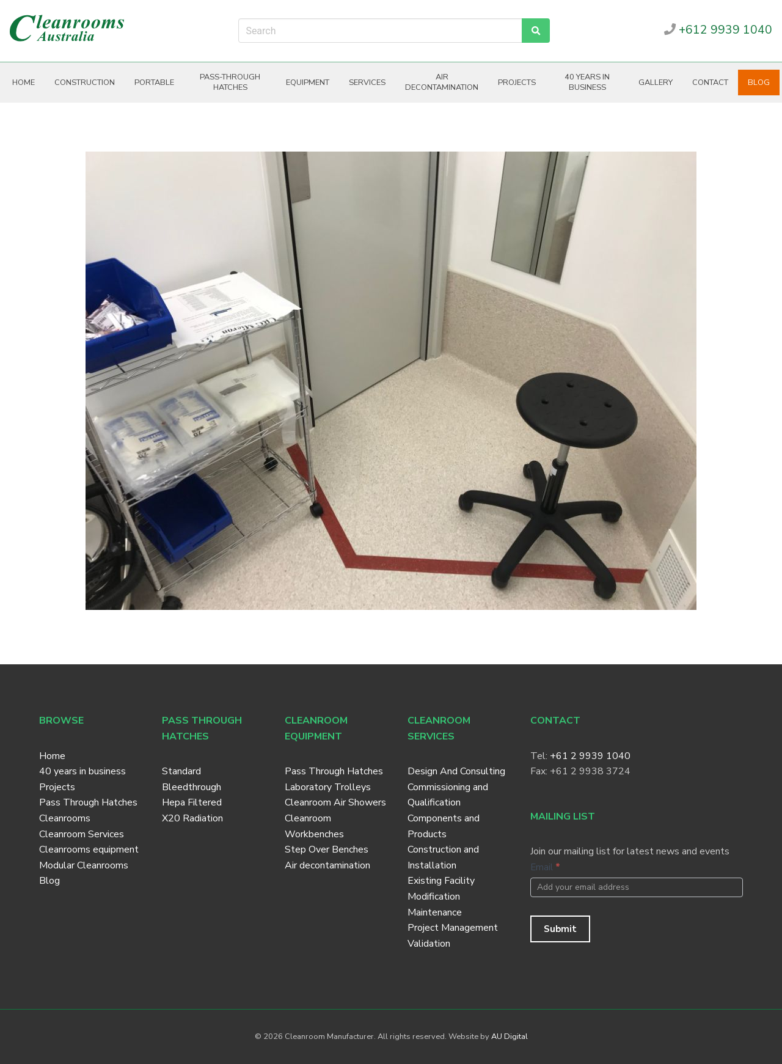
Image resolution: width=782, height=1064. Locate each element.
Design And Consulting (456, 771)
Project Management (452, 927)
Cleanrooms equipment (89, 849)
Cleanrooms (64, 818)
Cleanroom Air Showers (335, 802)
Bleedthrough (191, 787)
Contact (710, 82)
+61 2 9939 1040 (590, 756)
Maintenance (434, 912)
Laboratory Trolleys (328, 787)
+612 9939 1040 (718, 30)
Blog (759, 82)
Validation (428, 943)
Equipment (307, 82)
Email (545, 867)
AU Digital (509, 1036)
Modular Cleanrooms (83, 865)
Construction (84, 82)
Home (23, 82)
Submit (560, 929)
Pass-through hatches (230, 82)
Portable (154, 82)
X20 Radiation (192, 818)
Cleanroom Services (81, 834)
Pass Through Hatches (88, 802)
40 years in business (587, 82)
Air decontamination (441, 82)
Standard (181, 771)
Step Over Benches (326, 849)
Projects (517, 82)
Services (367, 82)
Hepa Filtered (192, 802)
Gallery (655, 82)
